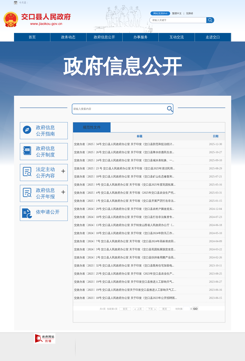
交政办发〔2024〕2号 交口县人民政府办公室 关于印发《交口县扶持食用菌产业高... (125, 257)
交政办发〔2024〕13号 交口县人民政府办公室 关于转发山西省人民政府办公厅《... (124, 225)
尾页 (164, 309)
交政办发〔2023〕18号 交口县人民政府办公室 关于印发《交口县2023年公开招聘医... (125, 297)
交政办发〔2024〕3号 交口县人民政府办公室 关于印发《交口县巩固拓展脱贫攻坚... (125, 249)
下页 (150, 309)
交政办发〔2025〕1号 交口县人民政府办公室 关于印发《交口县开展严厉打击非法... (125, 200)
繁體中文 (177, 13)
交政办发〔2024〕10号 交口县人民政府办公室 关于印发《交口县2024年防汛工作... (124, 233)
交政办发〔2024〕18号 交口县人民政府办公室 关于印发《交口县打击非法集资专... (124, 217)
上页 (139, 309)
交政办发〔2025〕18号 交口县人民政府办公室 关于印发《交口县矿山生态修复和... (124, 176)
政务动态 (68, 37)
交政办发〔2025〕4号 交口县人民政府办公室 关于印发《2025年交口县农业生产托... (125, 192)
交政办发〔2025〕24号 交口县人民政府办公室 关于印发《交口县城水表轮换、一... (124, 160)
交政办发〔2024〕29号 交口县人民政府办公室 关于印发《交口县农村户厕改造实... (124, 208)
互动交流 (177, 37)
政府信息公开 (104, 37)
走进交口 (213, 37)
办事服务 (140, 37)
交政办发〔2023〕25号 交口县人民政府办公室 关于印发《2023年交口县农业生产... (124, 273)
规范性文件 (92, 127)
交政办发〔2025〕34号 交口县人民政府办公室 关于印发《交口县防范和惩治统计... (124, 144)
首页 (32, 37)
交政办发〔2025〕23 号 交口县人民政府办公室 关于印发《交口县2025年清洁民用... (124, 168)
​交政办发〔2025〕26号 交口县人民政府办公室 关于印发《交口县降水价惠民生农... (124, 152)
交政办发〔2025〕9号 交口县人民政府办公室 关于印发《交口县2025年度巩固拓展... (125, 184)
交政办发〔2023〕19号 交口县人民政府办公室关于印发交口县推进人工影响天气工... (125, 289)
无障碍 (189, 13)
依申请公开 (48, 212)
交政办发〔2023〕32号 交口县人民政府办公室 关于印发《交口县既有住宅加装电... (124, 265)
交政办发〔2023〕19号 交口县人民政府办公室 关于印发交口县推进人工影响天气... (124, 281)
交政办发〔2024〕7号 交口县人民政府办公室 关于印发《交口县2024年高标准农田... (125, 241)
